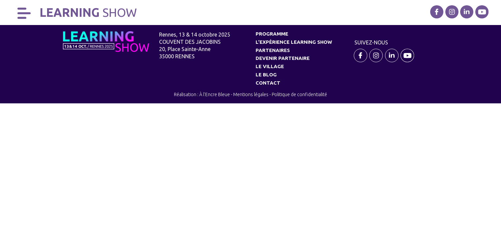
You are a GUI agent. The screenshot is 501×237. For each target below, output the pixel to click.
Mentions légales (250, 94)
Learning (88, 12)
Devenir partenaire (283, 58)
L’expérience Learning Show (294, 42)
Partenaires (273, 50)
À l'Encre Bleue (214, 94)
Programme (272, 34)
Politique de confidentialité (299, 94)
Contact (268, 83)
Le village (270, 66)
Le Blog (266, 74)
